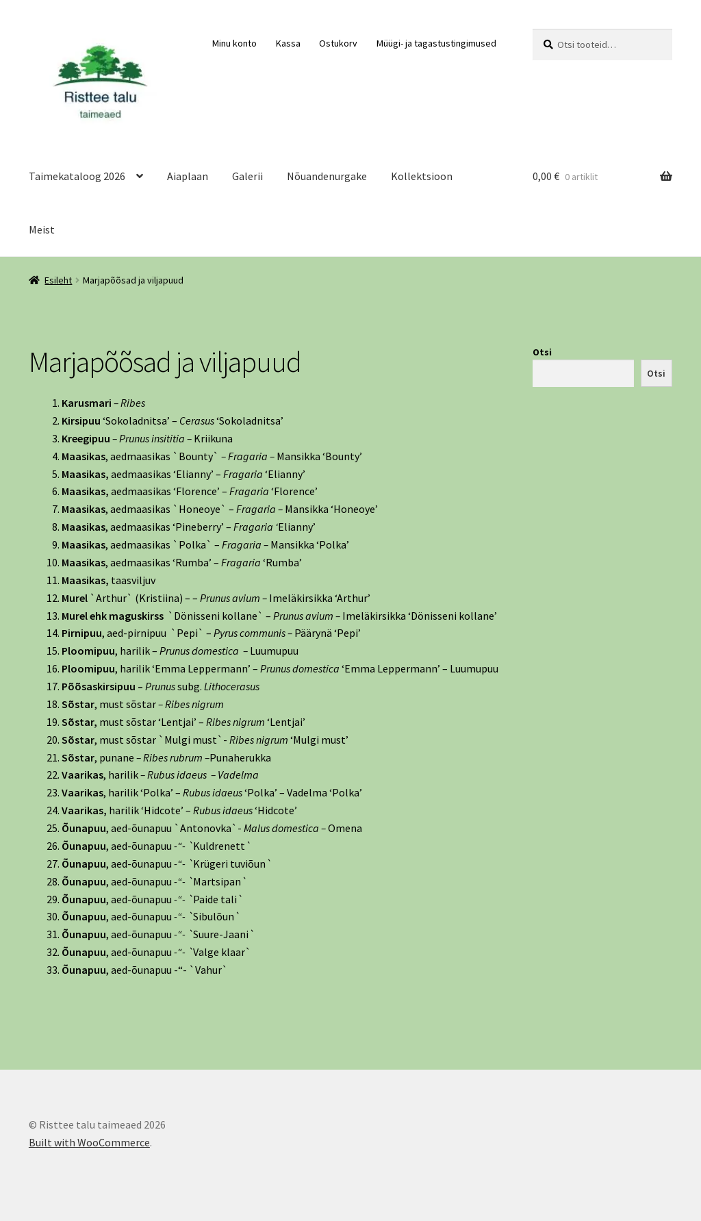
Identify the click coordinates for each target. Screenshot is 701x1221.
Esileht (58, 280)
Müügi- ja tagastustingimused (436, 43)
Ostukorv (338, 43)
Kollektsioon (422, 176)
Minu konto (234, 43)
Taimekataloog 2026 (77, 176)
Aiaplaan (187, 176)
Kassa (288, 43)
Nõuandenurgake (327, 176)
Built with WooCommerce (89, 1142)
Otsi (542, 352)
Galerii (247, 176)
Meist (42, 229)
